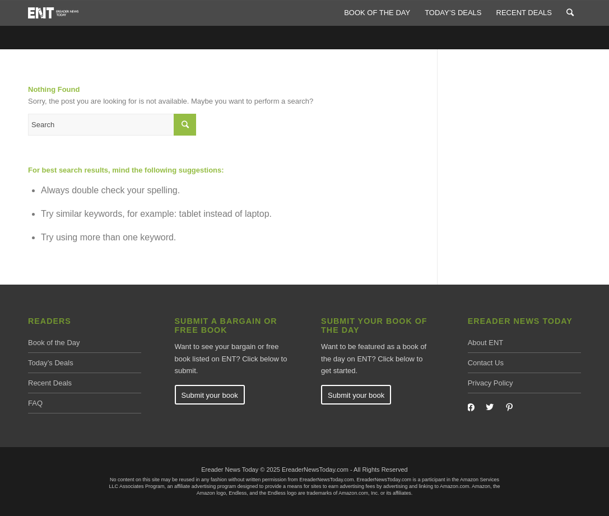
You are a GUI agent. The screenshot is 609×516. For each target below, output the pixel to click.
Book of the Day (54, 342)
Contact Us (486, 363)
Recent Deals (50, 383)
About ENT (486, 342)
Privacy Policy (490, 383)
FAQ (35, 403)
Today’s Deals (50, 363)
